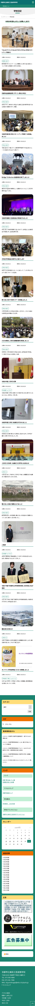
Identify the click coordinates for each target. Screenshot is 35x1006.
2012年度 (6, 888)
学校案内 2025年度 (9, 804)
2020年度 (6, 870)
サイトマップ (7, 985)
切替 (29, 711)
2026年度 (6, 857)
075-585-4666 (10, 977)
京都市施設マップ (8, 793)
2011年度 (6, 890)
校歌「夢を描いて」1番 (9, 780)
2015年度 (6, 881)
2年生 (9, 724)
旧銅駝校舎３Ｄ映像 (8, 782)
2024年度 (6, 862)
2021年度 (6, 868)
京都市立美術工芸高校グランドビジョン (14, 814)
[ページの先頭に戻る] (32, 1003)
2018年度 (6, 875)
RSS (7, 954)
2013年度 (6, 886)
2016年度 (6, 879)
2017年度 (6, 877)
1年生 (6, 724)
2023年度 (6, 864)
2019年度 (6, 873)
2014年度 (6, 883)
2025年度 (6, 860)
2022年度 (6, 866)
